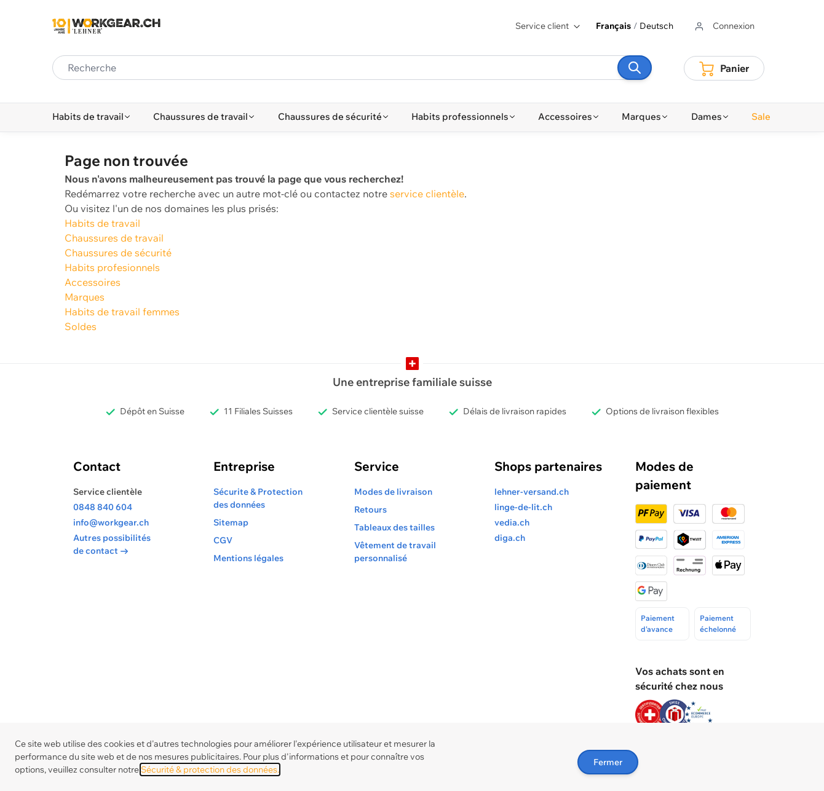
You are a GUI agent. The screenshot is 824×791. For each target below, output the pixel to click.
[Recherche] (634, 67)
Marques (85, 297)
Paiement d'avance (658, 623)
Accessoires (93, 282)
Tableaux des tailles (394, 527)
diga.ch (509, 537)
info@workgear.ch (111, 522)
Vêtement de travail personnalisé (395, 552)
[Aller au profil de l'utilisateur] (724, 26)
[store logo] (106, 26)
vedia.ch (511, 522)
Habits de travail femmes (122, 311)
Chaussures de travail (114, 238)
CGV (222, 540)
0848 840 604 (102, 507)
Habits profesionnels (112, 267)
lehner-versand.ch (531, 491)
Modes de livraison (393, 491)
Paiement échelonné (718, 623)
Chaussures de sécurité (118, 252)
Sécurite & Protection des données (258, 498)
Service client (548, 25)
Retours (370, 509)
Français (613, 25)
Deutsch (656, 25)
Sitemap (230, 522)
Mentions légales (248, 558)
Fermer (607, 762)
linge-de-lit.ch (523, 507)
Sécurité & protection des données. (210, 769)
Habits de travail (102, 223)
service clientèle (427, 193)
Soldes (81, 326)
